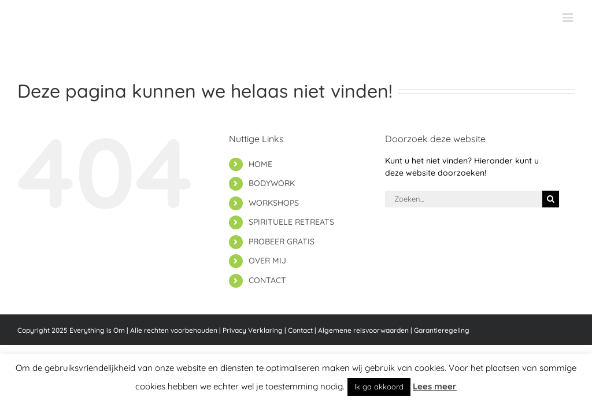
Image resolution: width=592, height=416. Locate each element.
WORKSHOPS (274, 203)
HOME (260, 164)
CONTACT (267, 280)
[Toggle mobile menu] (569, 18)
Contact (300, 330)
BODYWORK (272, 183)
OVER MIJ (267, 260)
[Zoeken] (550, 199)
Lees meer (435, 386)
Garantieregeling (441, 330)
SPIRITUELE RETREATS (291, 222)
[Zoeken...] (463, 199)
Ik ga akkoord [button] (379, 386)
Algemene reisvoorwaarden (363, 330)
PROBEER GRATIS (281, 241)
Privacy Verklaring (253, 330)
